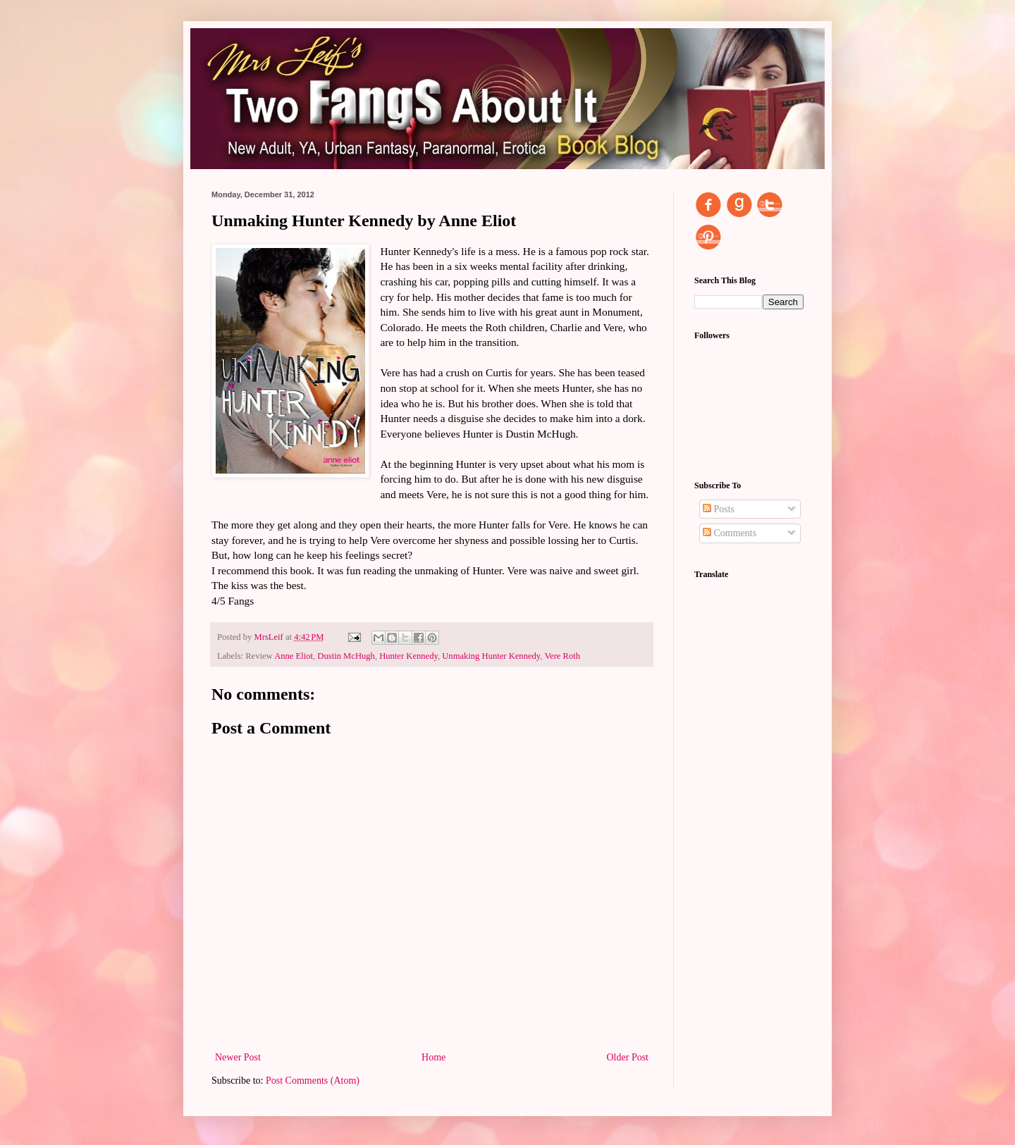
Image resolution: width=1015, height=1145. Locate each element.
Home (433, 1057)
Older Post (628, 1057)
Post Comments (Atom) (312, 1080)
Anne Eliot (293, 656)
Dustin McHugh (346, 656)
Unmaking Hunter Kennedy (491, 656)
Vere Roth (562, 656)
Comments (729, 533)
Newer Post (238, 1057)
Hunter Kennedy (408, 656)
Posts (718, 509)
